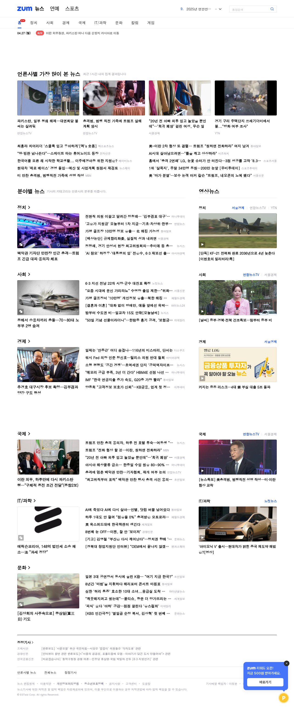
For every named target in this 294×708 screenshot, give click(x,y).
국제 (82, 22)
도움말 (146, 683)
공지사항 (114, 683)
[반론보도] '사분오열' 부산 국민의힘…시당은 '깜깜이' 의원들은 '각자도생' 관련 (91, 648)
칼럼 (135, 22)
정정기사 (24, 642)
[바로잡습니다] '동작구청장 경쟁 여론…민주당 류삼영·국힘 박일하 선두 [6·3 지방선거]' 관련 (99, 659)
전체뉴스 (50, 672)
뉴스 (39, 9)
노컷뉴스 (270, 501)
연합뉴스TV (24, 133)
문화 (118, 22)
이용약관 (45, 683)
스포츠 (72, 9)
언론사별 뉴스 (26, 672)
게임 (151, 22)
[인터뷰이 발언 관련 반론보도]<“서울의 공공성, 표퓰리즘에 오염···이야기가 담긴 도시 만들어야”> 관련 (106, 654)
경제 (66, 22)
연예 (54, 9)
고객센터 (131, 683)
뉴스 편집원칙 (26, 683)
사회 (50, 22)
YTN (217, 133)
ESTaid (24, 694)
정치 (33, 22)
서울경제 (154, 133)
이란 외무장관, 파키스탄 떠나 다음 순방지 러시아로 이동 (82, 33)
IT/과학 (100, 22)
